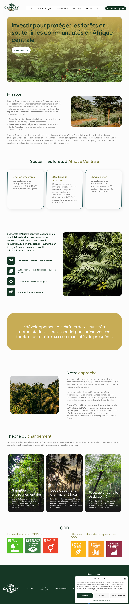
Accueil (29, 8)
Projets (89, 8)
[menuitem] (98, 8)
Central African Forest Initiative (73, 135)
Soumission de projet (115, 8)
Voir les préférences (118, 596)
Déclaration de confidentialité (101, 600)
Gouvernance (62, 8)
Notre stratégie (44, 8)
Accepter (85, 596)
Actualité (77, 8)
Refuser (101, 596)
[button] (125, 579)
